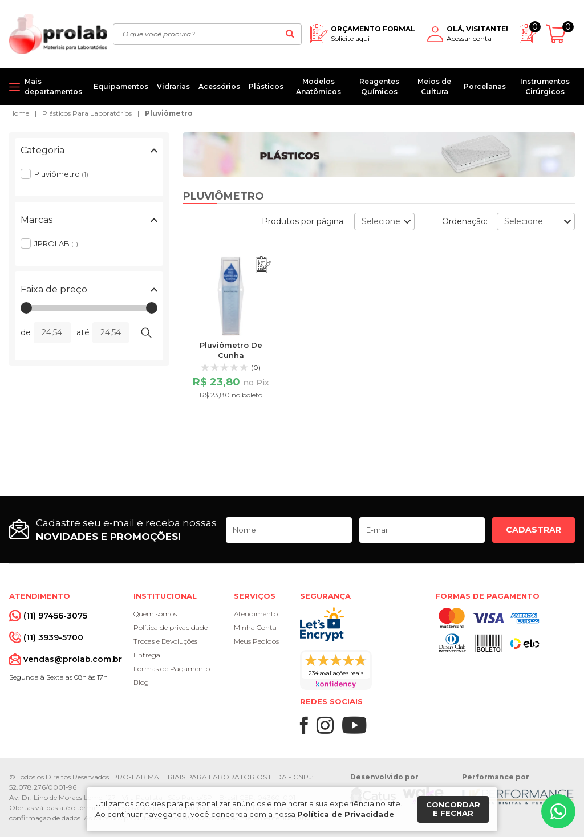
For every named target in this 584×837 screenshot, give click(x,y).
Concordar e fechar (453, 809)
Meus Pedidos (256, 641)
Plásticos (266, 86)
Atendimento (256, 614)
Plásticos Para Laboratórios (87, 113)
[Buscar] (289, 34)
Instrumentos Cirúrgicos (545, 86)
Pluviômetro (169, 113)
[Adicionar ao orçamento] (263, 265)
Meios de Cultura (434, 86)
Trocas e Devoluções (165, 641)
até (83, 332)
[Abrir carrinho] (560, 34)
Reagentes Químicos (379, 86)
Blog (141, 682)
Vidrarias (173, 86)
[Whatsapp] (558, 811)
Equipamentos (121, 86)
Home (19, 113)
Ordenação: (465, 221)
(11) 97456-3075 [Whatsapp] (55, 616)
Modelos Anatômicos (318, 86)
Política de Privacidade (345, 814)
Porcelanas (485, 86)
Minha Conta (255, 627)
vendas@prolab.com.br (72, 659)
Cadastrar (533, 530)
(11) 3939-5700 (53, 637)
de (26, 332)
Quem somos (155, 614)
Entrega (146, 655)
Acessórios (219, 86)
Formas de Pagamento (171, 668)
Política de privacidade (170, 627)
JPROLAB (56, 243)
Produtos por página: (303, 221)
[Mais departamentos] (47, 86)
